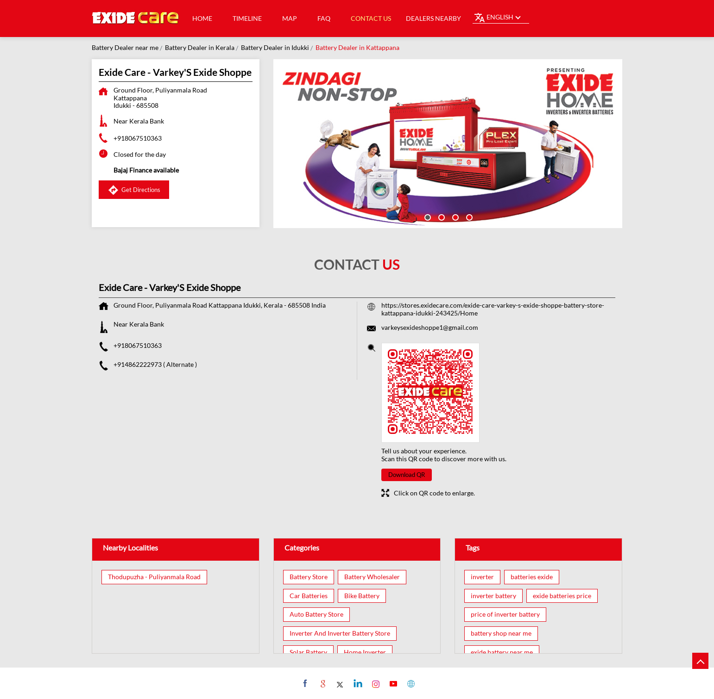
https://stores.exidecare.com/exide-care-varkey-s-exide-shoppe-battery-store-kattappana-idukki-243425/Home (492, 309)
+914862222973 (138, 364)
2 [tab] (440, 216)
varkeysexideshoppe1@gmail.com (429, 327)
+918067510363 (138, 138)
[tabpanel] (448, 143)
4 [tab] (468, 216)
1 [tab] (426, 216)
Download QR (406, 474)
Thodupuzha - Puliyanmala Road (154, 577)
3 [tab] (454, 216)
